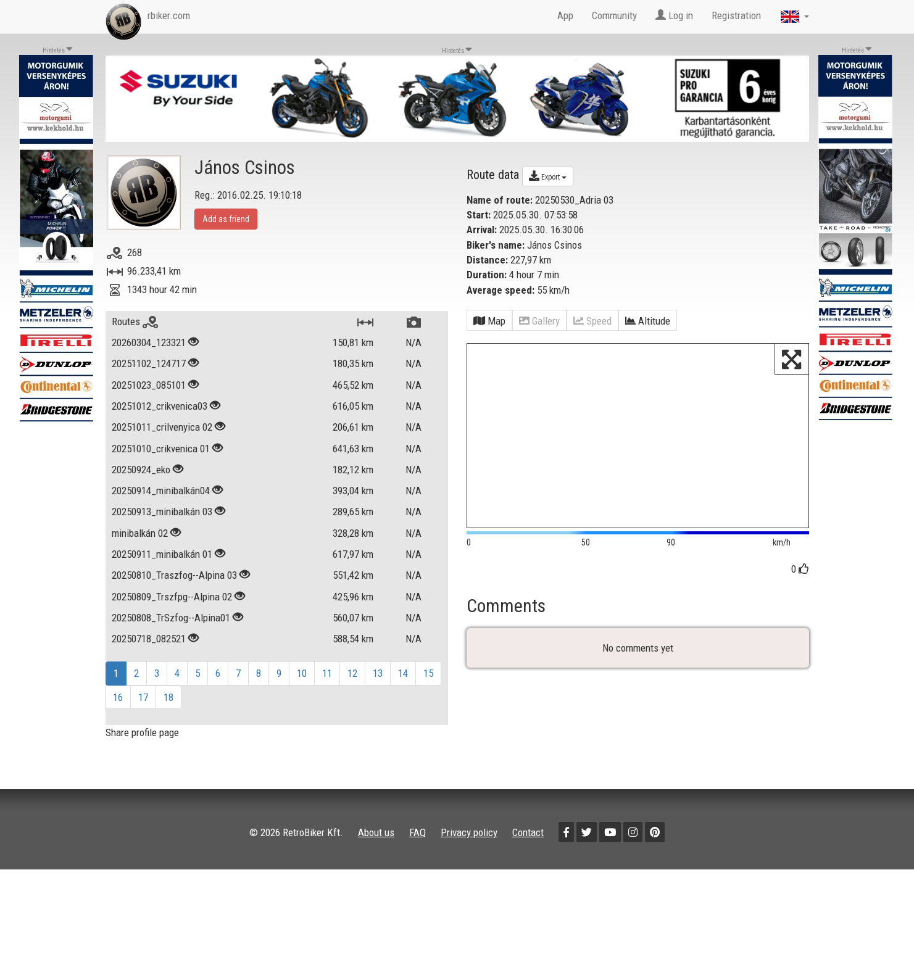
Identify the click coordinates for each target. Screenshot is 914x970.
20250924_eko (141, 469)
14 (403, 673)
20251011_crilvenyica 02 (162, 427)
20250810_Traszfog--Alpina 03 (174, 575)
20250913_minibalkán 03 (162, 511)
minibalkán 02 (140, 533)
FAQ (417, 832)
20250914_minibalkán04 (161, 490)
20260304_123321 (149, 342)
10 (302, 673)
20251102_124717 (149, 363)
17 (143, 697)
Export (548, 175)
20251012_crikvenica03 (159, 406)
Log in (674, 15)
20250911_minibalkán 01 (162, 554)
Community (614, 15)
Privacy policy (469, 832)
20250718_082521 (149, 638)
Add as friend (225, 219)
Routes (135, 321)
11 (327, 673)
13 (378, 673)
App (565, 15)
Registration (736, 15)
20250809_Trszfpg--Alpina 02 (172, 597)
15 (428, 673)
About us (376, 832)
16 (118, 697)
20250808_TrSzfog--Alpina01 (171, 617)
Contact (528, 832)
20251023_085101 (149, 385)
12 (352, 673)
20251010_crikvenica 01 (161, 448)
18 (168, 697)
